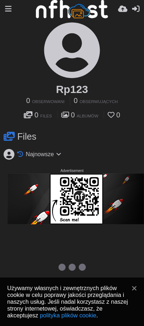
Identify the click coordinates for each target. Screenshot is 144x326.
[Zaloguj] (135, 9)
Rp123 (72, 89)
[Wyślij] (122, 9)
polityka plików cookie (68, 315)
